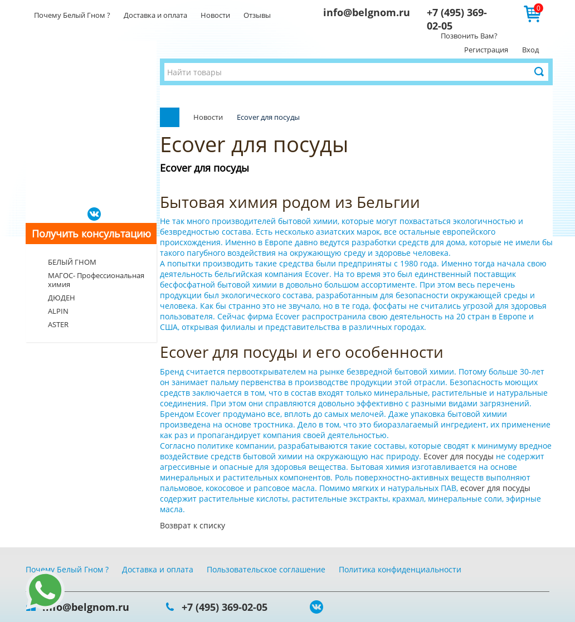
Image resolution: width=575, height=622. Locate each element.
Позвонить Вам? (469, 36)
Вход (530, 50)
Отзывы (257, 15)
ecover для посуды (495, 488)
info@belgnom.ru (366, 12)
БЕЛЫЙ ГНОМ (72, 262)
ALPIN (58, 311)
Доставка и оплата (155, 15)
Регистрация (486, 50)
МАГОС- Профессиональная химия (96, 279)
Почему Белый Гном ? (72, 15)
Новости (215, 15)
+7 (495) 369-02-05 (224, 607)
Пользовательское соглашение (266, 569)
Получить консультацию (91, 233)
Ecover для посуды (459, 456)
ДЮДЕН (61, 298)
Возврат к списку (192, 525)
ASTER (58, 324)
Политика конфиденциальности (400, 569)
